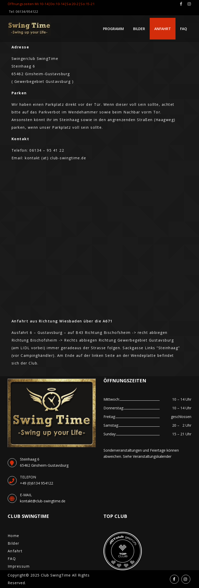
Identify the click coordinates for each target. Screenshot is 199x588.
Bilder (139, 28)
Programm (113, 28)
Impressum (19, 566)
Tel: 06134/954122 (23, 11)
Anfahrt (162, 28)
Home (13, 535)
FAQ (183, 28)
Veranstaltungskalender (152, 456)
